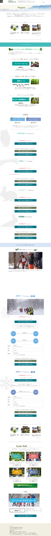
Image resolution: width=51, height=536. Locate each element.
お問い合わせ (33, 525)
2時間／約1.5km (17, 123)
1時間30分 (21, 66)
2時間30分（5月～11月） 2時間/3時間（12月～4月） (21, 85)
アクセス (17, 525)
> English (43, 2)
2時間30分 (21, 103)
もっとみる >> (38, 35)
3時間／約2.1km (33, 122)
